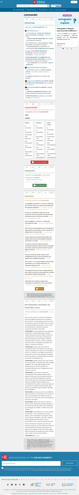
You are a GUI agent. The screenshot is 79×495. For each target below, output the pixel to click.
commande (36, 97)
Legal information (33, 493)
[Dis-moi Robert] (56, 6)
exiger (36, 54)
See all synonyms (40, 185)
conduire (47, 35)
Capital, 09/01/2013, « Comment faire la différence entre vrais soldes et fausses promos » (39, 276)
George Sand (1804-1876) (45, 241)
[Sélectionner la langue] (74, 2)
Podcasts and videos (61, 10)
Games (50, 10)
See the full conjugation (40, 162)
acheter (49, 59)
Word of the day (30, 10)
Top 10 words (42, 10)
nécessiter (42, 54)
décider (31, 84)
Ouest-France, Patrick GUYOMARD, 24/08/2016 (36, 285)
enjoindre (35, 71)
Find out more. (50, 296)
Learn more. (59, 491)
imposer (40, 71)
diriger (27, 36)
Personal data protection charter (20, 493)
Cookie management (43, 493)
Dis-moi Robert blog (17, 10)
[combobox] (32, 5)
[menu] (1, 2)
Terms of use (52, 493)
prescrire (28, 73)
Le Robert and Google (62, 493)
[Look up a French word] (48, 5)
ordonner (45, 71)
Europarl (48, 258)
